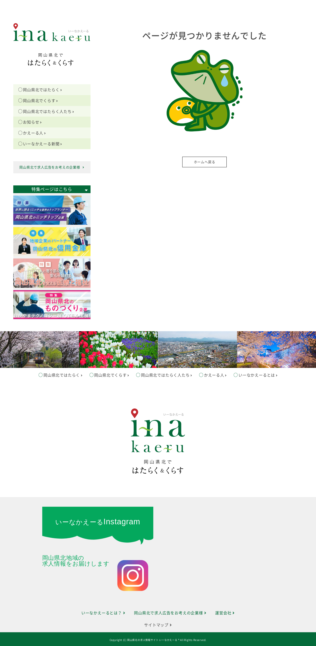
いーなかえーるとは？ (103, 613)
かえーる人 (34, 133)
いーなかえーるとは (258, 375)
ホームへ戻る (204, 162)
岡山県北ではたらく (42, 90)
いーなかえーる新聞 (42, 144)
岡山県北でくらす (40, 101)
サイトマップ (158, 625)
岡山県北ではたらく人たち (48, 111)
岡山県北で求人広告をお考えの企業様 (51, 167)
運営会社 (225, 613)
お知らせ (32, 122)
